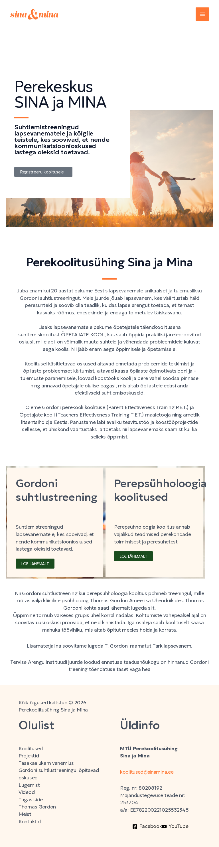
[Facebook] (147, 826)
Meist (25, 814)
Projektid (29, 756)
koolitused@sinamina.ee (148, 772)
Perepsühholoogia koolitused (163, 490)
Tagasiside (31, 800)
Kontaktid (29, 821)
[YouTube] (175, 826)
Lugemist (29, 785)
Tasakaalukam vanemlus (46, 763)
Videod (27, 792)
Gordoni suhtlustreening (59, 490)
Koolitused (31, 748)
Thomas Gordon (37, 807)
